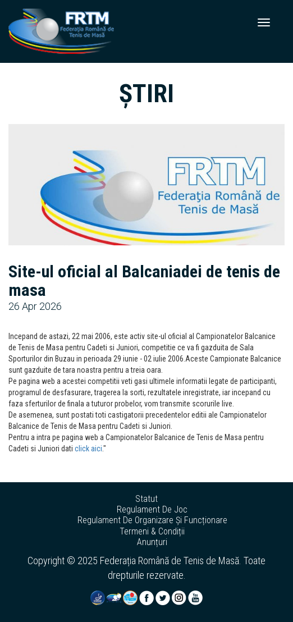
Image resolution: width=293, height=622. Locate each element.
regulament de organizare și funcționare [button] (152, 520)
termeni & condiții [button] (152, 532)
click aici (88, 448)
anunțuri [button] (152, 542)
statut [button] (146, 499)
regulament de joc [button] (152, 510)
